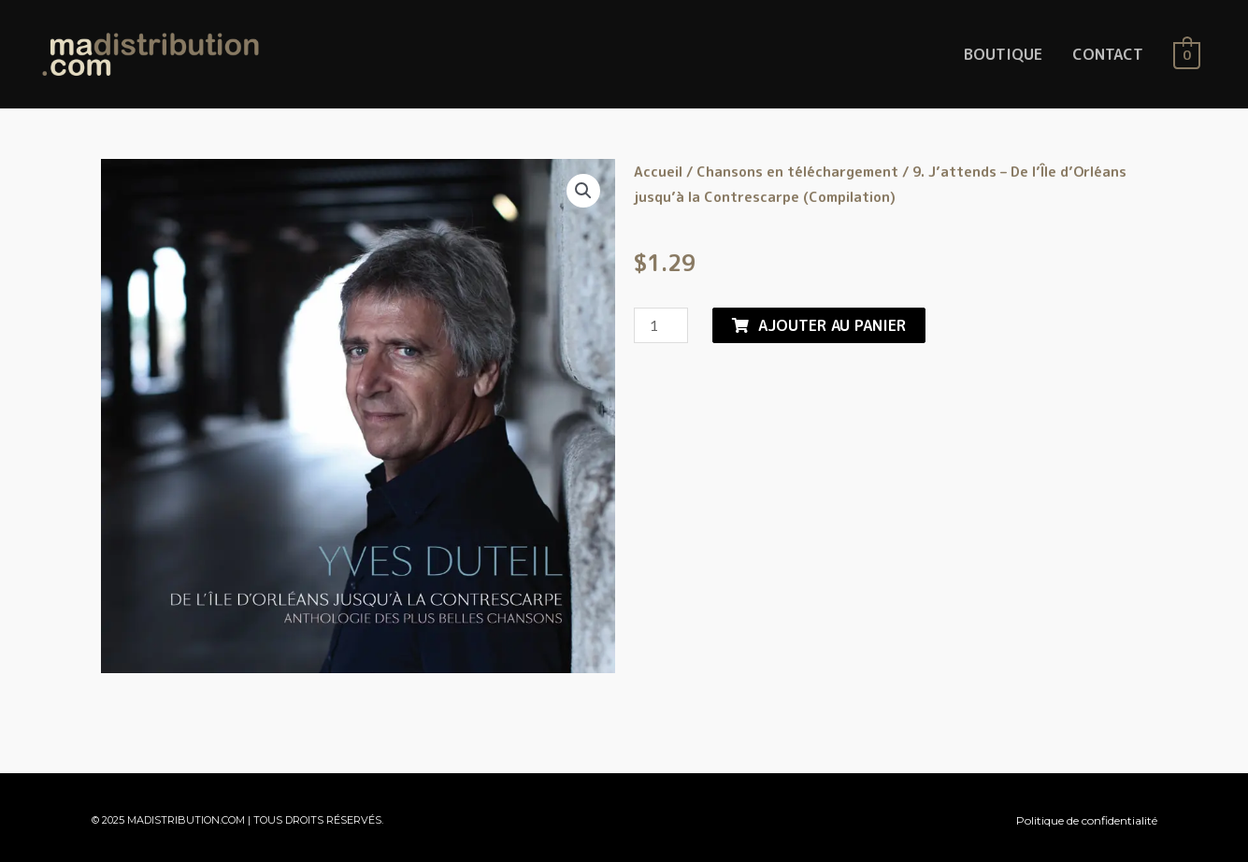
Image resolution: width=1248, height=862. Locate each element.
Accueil (658, 171)
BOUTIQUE (1003, 54)
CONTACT (1107, 54)
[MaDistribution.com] (150, 53)
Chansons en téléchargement (797, 171)
